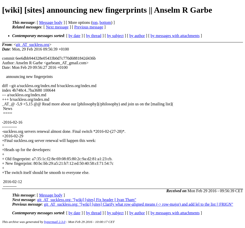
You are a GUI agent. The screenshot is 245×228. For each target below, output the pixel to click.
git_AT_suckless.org (32, 44)
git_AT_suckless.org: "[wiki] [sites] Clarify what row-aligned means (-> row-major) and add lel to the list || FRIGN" (138, 204)
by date (74, 36)
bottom (105, 22)
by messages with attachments (175, 36)
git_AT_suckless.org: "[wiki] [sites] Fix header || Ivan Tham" (86, 200)
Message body (50, 22)
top (94, 22)
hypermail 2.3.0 (54, 222)
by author (137, 36)
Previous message (88, 27)
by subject (115, 36)
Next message (57, 27)
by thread (93, 36)
